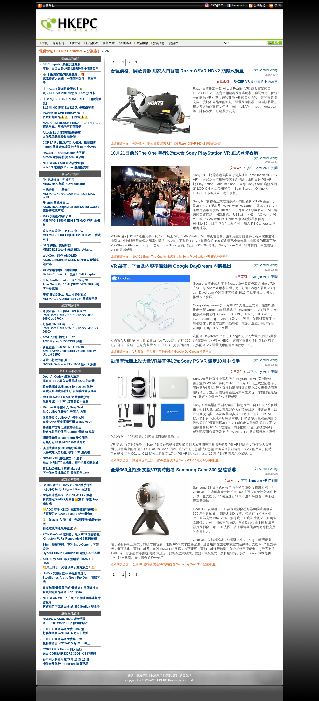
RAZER (239, 81)
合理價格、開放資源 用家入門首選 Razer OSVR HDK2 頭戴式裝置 (177, 71)
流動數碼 (125, 43)
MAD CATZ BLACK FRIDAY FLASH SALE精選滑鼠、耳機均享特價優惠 (71, 124)
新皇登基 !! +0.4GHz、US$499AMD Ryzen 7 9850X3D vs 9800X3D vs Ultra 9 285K (69, 351)
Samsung (255, 480)
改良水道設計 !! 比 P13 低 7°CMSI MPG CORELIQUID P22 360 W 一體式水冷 (72, 235)
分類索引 (94, 51)
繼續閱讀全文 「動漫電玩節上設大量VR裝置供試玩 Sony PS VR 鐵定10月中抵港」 (166, 460)
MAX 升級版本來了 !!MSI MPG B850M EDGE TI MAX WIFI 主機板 (71, 221)
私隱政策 (156, 675)
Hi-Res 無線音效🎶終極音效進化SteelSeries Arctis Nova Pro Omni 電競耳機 (71, 578)
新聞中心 (75, 43)
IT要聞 (273, 168)
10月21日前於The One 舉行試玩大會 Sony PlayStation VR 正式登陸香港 (184, 153)
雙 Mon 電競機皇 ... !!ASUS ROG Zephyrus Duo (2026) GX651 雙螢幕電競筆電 (71, 206)
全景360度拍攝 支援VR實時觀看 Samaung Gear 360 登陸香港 (173, 469)
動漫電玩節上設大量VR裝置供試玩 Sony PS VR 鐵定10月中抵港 (175, 361)
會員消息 (159, 43)
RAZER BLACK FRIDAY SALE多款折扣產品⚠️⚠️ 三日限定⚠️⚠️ (65, 115)
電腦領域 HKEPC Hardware (61, 51)
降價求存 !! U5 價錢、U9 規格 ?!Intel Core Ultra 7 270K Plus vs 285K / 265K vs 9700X (69, 314)
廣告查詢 (185, 675)
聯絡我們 (171, 675)
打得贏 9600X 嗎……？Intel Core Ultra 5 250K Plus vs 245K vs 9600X (70, 327)
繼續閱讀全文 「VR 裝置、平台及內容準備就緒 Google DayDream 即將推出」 (163, 351)
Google (256, 277)
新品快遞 (92, 43)
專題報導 (59, 43)
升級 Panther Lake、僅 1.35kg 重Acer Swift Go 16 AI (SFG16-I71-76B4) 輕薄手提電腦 (71, 284)
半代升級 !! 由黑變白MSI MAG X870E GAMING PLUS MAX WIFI (69, 193)
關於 (131, 675)
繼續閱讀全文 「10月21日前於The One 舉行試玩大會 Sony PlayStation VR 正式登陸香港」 (171, 256)
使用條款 (142, 675)
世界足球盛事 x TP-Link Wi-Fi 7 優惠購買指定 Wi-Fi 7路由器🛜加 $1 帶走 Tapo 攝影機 (71, 499)
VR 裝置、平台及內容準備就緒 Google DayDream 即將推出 (171, 266)
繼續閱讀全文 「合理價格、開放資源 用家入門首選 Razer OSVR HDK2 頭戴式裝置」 (167, 143)
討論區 (173, 43)
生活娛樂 (142, 43)
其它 (250, 168)
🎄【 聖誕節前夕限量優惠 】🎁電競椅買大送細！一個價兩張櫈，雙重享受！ (69, 79)
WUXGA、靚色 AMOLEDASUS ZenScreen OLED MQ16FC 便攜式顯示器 (71, 260)
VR (247, 81)
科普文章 (109, 43)
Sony (258, 168)
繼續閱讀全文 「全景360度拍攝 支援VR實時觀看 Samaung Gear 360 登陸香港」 (164, 564)
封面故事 (271, 81)
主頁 (45, 43)
